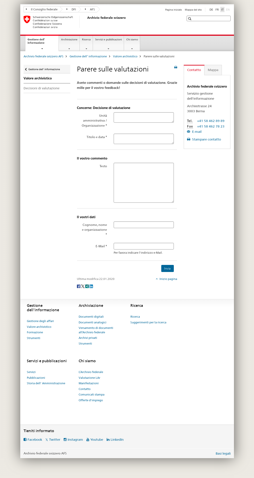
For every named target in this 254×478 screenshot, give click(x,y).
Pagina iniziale (173, 9)
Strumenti (33, 338)
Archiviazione (69, 39)
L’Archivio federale (91, 372)
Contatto (85, 389)
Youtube (96, 439)
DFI (71, 9)
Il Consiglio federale (42, 9)
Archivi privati (88, 337)
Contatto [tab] (194, 70)
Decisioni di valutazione (41, 88)
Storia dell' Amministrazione (46, 383)
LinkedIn (117, 439)
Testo (103, 166)
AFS (90, 9)
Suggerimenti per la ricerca (148, 322)
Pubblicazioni (36, 377)
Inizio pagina (168, 279)
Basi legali (223, 453)
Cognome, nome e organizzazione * (94, 229)
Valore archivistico (125, 56)
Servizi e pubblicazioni (108, 39)
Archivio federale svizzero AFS (43, 56)
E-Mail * (101, 246)
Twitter (54, 439)
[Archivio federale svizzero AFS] (86, 22)
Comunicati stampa (91, 394)
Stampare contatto (206, 139)
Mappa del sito (193, 9)
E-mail (196, 131)
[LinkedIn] (91, 286)
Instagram (75, 439)
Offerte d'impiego (91, 400)
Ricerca (86, 39)
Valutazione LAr (89, 377)
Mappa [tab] (213, 70)
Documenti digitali (91, 316)
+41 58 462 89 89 (210, 121)
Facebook (35, 439)
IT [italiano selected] (222, 9)
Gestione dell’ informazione (41, 42)
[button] (190, 18)
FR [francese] (217, 9)
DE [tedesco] (211, 9)
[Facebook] (79, 286)
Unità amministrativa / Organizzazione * (94, 120)
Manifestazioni (89, 383)
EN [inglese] (228, 9)
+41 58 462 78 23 (210, 126)
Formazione (35, 332)
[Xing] (87, 286)
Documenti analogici (92, 322)
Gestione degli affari (40, 321)
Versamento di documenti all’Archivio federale (96, 330)
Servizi (31, 372)
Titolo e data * (97, 137)
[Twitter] (83, 286)
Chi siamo (132, 39)
